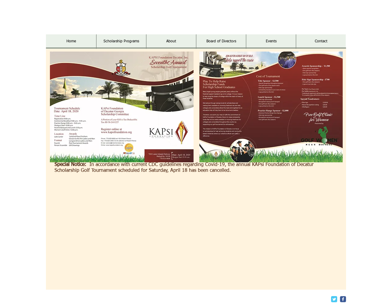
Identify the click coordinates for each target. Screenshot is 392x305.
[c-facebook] (343, 299)
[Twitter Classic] (334, 299)
